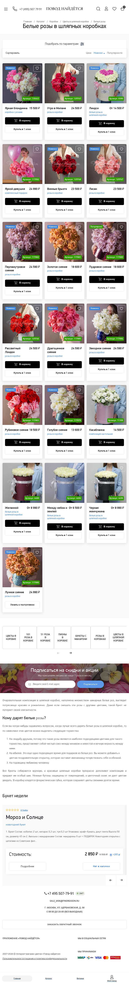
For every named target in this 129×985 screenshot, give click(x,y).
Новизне (98, 53)
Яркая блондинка (16, 111)
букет (119, 707)
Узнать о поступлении (22, 606)
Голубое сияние (57, 433)
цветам (13, 760)
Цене (87, 53)
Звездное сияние (100, 351)
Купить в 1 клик (22, 130)
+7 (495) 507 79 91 (31, 9)
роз (91, 755)
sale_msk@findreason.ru (64, 905)
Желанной (16, 513)
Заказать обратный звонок (64, 929)
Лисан (96, 192)
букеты (12, 773)
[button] (58, 655)
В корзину (24, 121)
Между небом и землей (58, 514)
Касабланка (101, 433)
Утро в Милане (56, 111)
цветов (28, 733)
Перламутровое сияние (17, 271)
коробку (19, 782)
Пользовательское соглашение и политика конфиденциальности (35, 963)
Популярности (114, 53)
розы (79, 707)
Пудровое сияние (100, 270)
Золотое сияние (57, 270)
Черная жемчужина (100, 514)
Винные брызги (57, 192)
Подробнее (27, 871)
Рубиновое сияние (16, 433)
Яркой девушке (16, 192)
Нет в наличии (101, 871)
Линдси (99, 113)
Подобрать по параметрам (61, 44)
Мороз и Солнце (26, 820)
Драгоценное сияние (59, 353)
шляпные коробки (70, 773)
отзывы (24, 812)
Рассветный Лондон (17, 353)
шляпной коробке (49, 703)
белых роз (108, 703)
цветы (88, 782)
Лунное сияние (14, 595)
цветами (101, 707)
